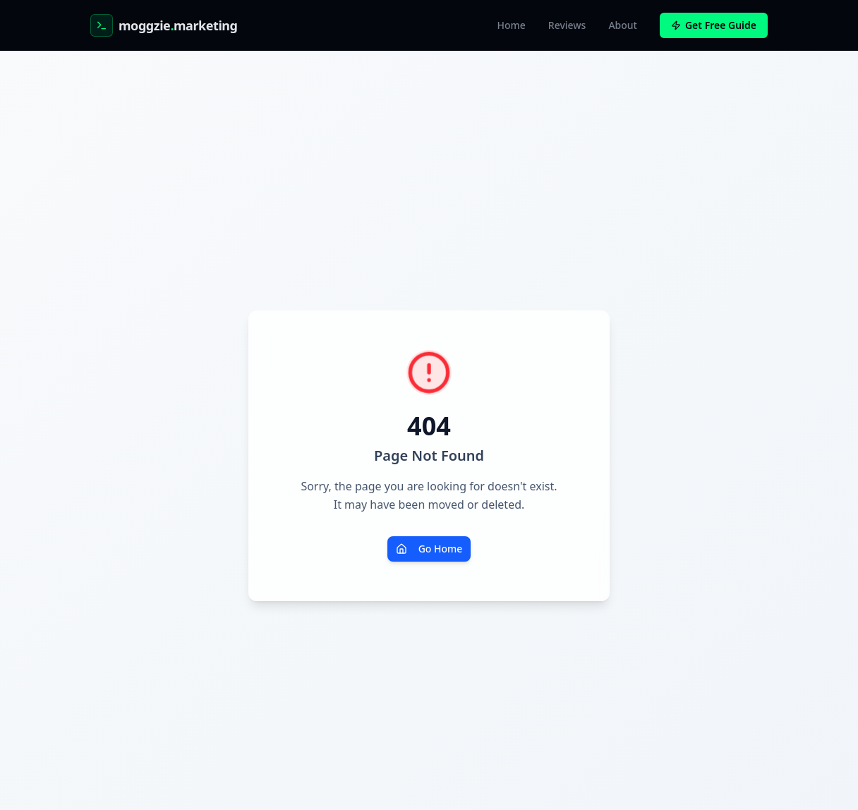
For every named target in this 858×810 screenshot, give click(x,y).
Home (511, 25)
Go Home (429, 548)
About (622, 25)
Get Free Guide (713, 25)
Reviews (567, 25)
